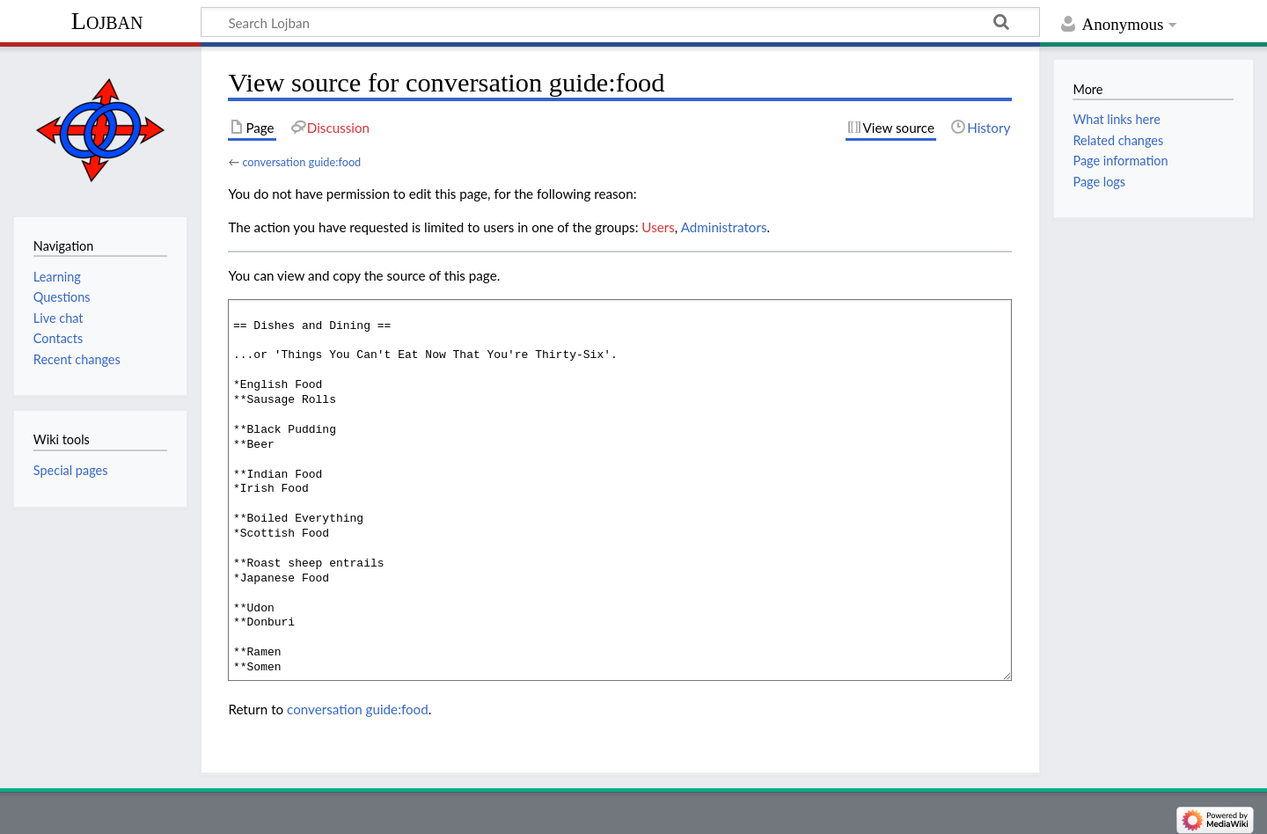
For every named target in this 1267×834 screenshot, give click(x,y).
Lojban (107, 20)
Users (657, 227)
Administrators (724, 227)
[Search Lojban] (620, 22)
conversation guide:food (301, 162)
